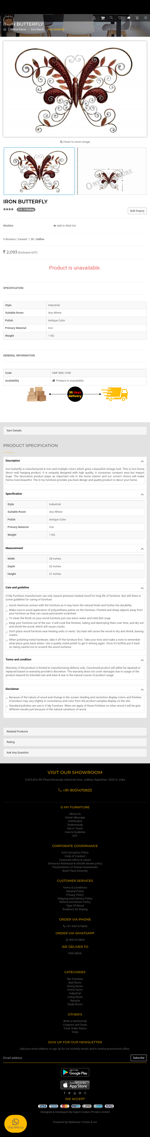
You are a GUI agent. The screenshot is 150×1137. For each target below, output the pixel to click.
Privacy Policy (75, 894)
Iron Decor (37, 29)
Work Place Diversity (75, 870)
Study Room (74, 1004)
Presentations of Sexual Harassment (75, 867)
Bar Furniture (75, 978)
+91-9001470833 (75, 926)
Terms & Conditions (75, 887)
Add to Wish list (64, 225)
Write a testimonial (75, 1021)
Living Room (75, 997)
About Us (75, 813)
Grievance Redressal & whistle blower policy (75, 863)
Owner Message (75, 817)
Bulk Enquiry (137, 210)
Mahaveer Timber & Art (82, 1122)
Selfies (40, 239)
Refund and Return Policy (75, 902)
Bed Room (75, 982)
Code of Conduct (75, 856)
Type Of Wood (75, 905)
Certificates (75, 821)
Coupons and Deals (75, 1024)
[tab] (75, 431)
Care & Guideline (75, 832)
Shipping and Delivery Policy (75, 898)
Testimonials (75, 824)
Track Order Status (75, 1028)
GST (74, 835)
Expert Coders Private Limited (91, 1112)
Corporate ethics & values (75, 859)
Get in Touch (75, 828)
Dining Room (75, 986)
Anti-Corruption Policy (75, 852)
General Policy (75, 891)
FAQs (75, 1032)
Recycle (75, 1000)
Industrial (75, 993)
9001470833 (75, 939)
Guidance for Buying (74, 909)
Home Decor (18, 29)
